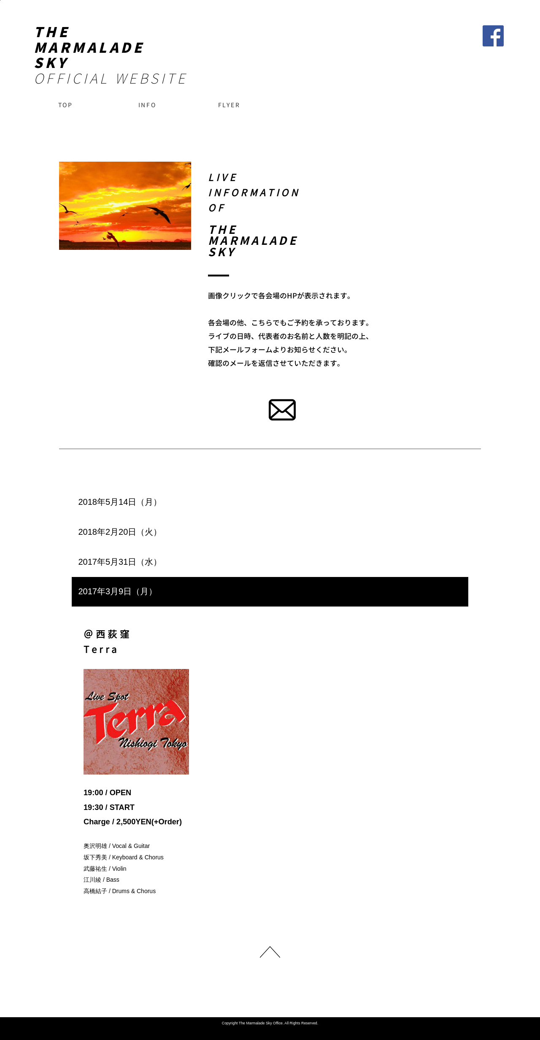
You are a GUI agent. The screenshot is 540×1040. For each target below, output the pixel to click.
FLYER (229, 105)
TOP (65, 105)
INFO (147, 105)
